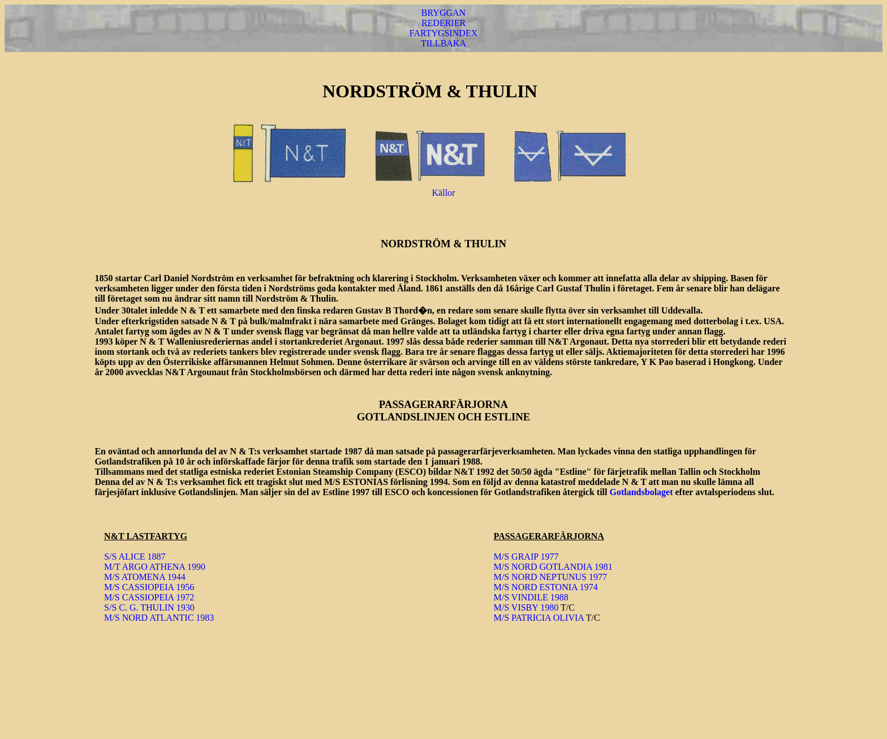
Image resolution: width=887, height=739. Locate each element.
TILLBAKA (443, 43)
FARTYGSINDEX (444, 33)
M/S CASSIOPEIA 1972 (149, 597)
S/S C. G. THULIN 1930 (149, 607)
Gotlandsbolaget (641, 492)
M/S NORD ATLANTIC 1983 (159, 617)
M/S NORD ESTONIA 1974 (546, 587)
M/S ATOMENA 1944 (145, 577)
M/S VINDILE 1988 (531, 597)
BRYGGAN (443, 13)
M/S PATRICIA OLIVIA (539, 617)
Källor (443, 192)
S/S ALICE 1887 (134, 556)
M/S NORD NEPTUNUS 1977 (550, 577)
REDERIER (443, 23)
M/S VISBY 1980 (526, 607)
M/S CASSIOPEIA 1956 (149, 587)
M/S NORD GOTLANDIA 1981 (553, 567)
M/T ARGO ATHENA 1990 (154, 567)
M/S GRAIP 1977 (526, 556)
